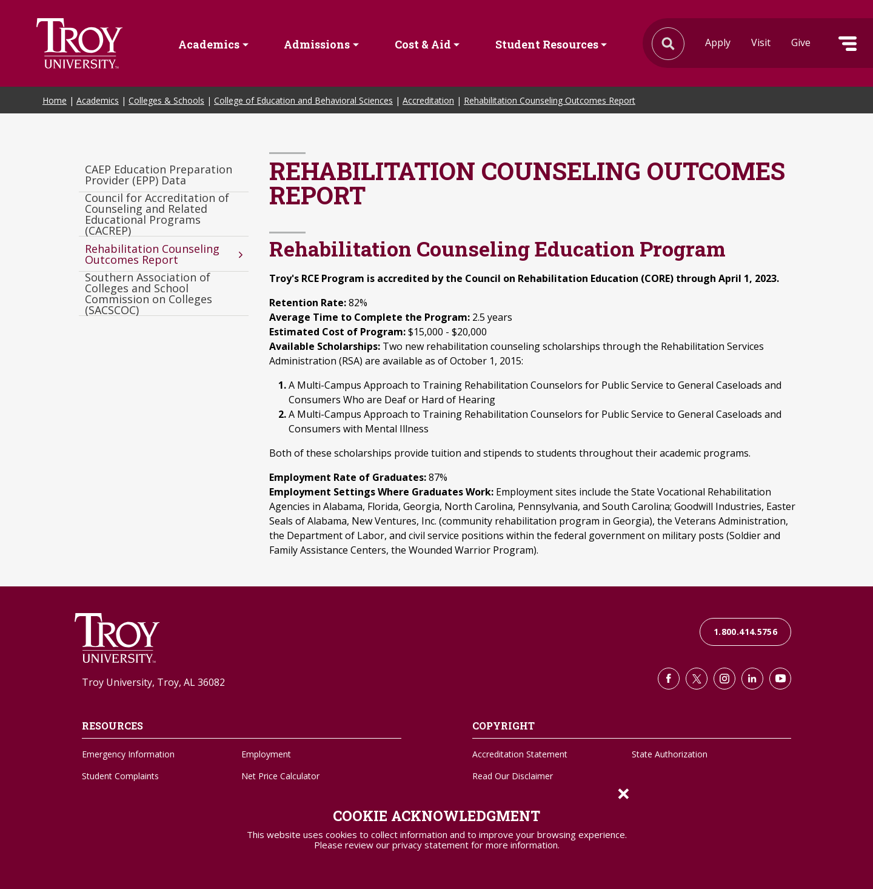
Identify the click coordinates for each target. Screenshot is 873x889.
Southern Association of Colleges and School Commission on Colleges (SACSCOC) (148, 294)
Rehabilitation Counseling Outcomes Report (549, 100)
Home (54, 100)
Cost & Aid (423, 44)
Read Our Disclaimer (512, 776)
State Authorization (669, 754)
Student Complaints (120, 776)
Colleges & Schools (166, 100)
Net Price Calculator (280, 776)
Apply (718, 42)
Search (79, 43)
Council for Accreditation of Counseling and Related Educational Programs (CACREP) (157, 214)
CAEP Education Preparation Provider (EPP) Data (158, 174)
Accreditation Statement (519, 754)
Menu (847, 43)
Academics (208, 44)
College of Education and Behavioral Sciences (303, 100)
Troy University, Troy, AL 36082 (153, 682)
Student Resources (546, 44)
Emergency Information (128, 754)
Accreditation (428, 100)
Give (801, 42)
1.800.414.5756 (745, 631)
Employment (266, 754)
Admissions (317, 44)
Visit (761, 42)
